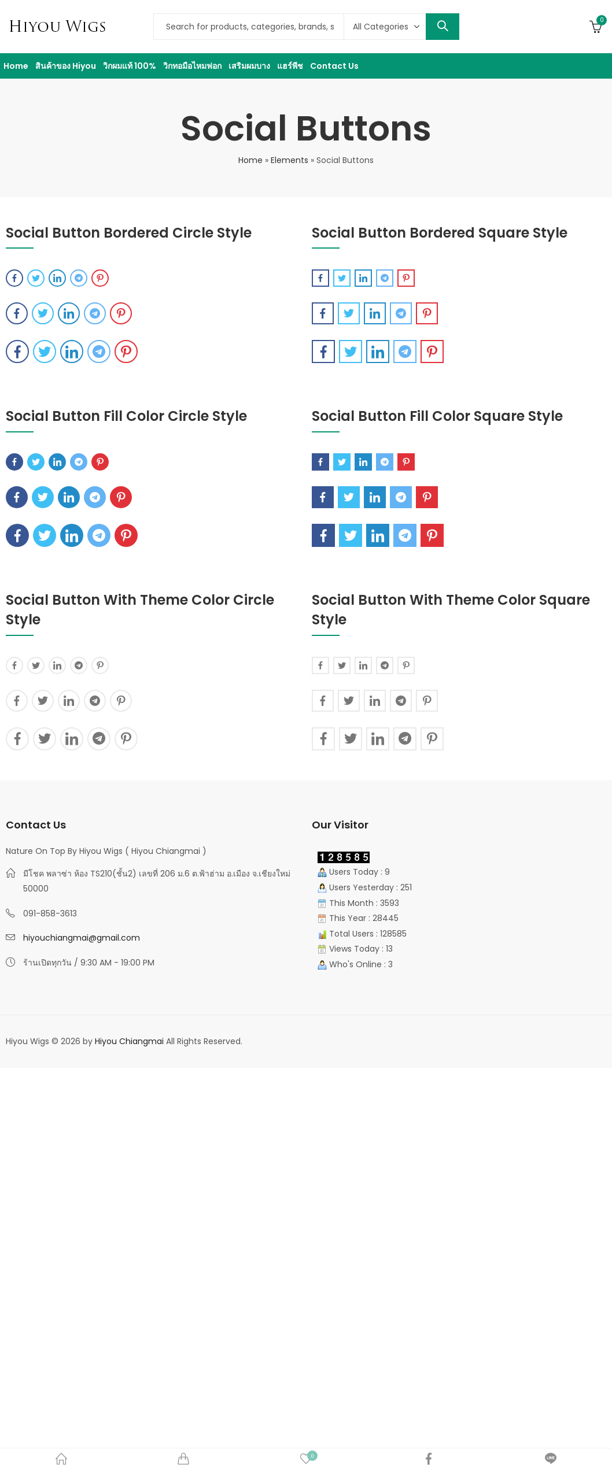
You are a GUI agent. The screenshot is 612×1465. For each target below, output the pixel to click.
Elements (289, 160)
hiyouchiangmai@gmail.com (81, 938)
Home (250, 160)
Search (442, 26)
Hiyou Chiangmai (129, 1041)
